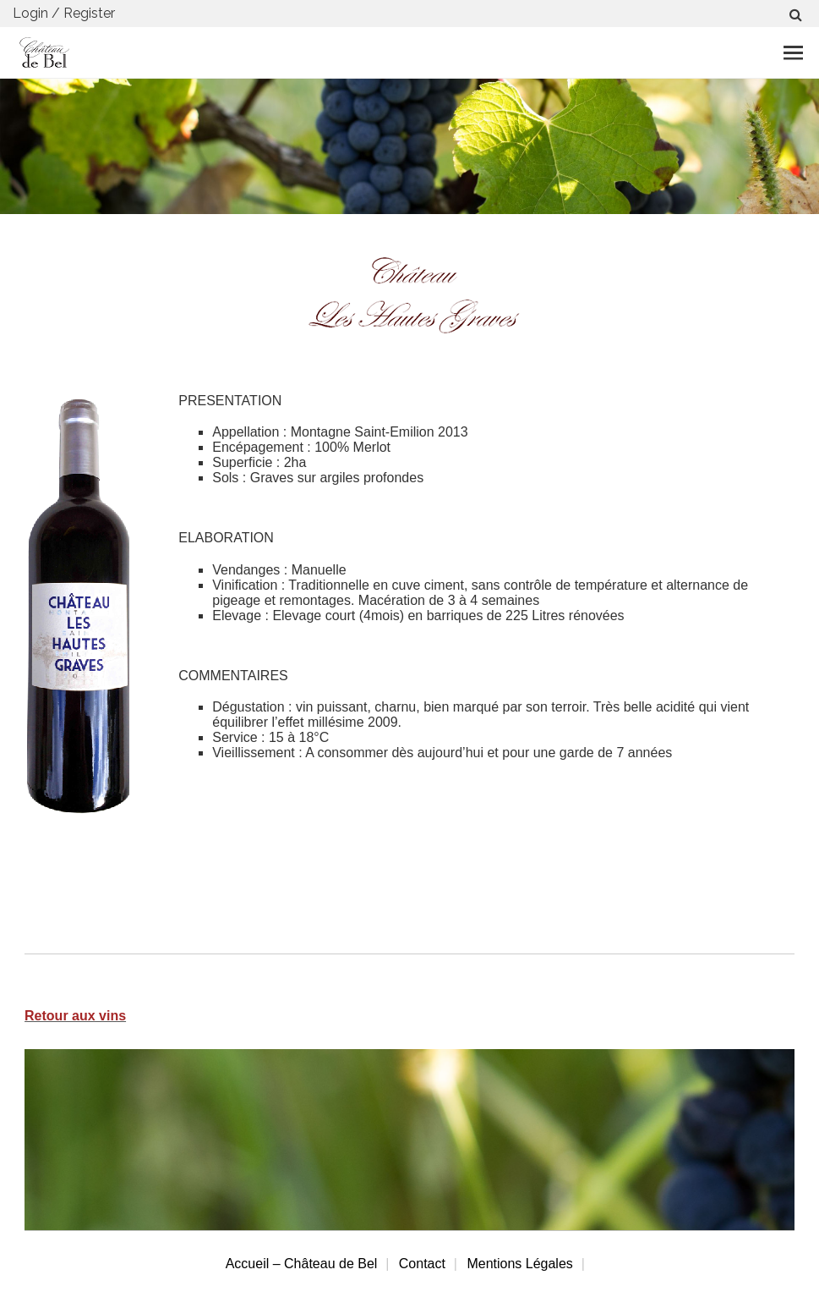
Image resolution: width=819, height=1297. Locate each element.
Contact (422, 1263)
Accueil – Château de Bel (302, 1263)
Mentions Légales (519, 1263)
